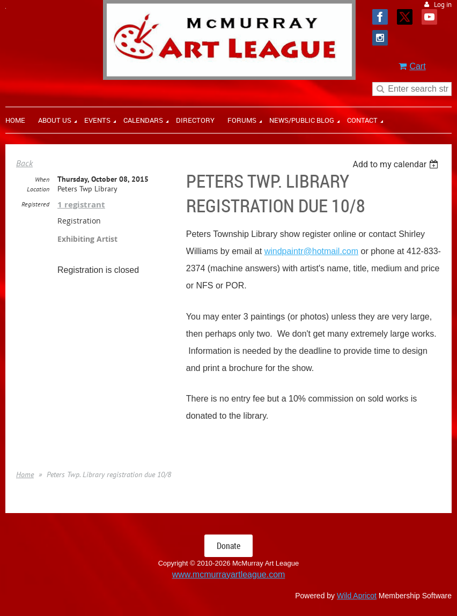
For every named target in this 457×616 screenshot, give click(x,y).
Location (38, 189)
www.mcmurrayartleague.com (228, 574)
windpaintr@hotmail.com (311, 251)
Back (24, 163)
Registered (35, 204)
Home (25, 474)
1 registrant (81, 204)
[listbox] (396, 164)
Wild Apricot (357, 595)
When (42, 179)
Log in (443, 4)
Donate (228, 546)
